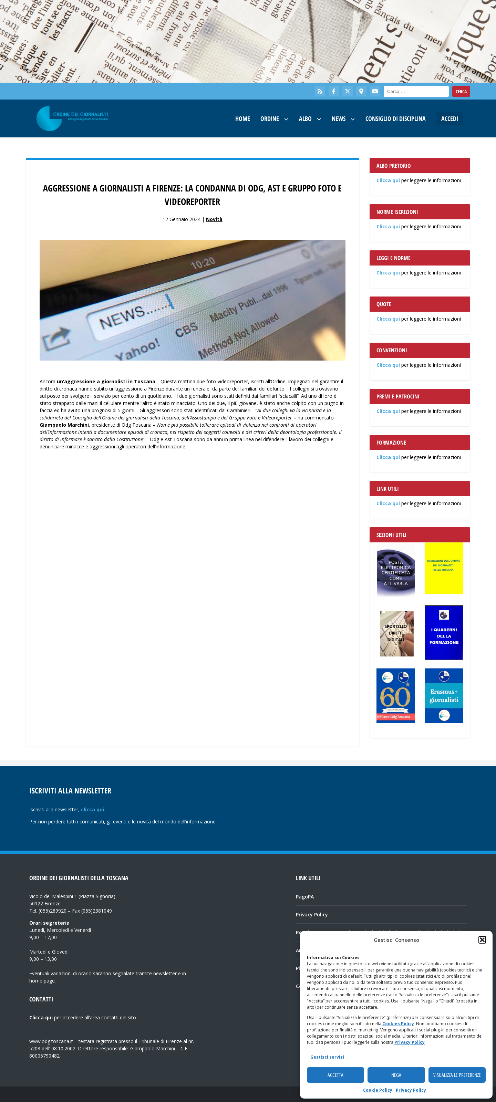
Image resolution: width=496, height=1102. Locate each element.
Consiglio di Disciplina (395, 118)
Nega (396, 1075)
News (338, 118)
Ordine (269, 118)
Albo (305, 118)
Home (242, 118)
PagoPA (305, 896)
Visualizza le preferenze (457, 1075)
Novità (214, 219)
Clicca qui (388, 180)
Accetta (335, 1075)
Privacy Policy (409, 1042)
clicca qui (92, 809)
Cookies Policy (398, 1024)
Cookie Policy (377, 1090)
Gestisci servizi (327, 1057)
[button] (482, 939)
